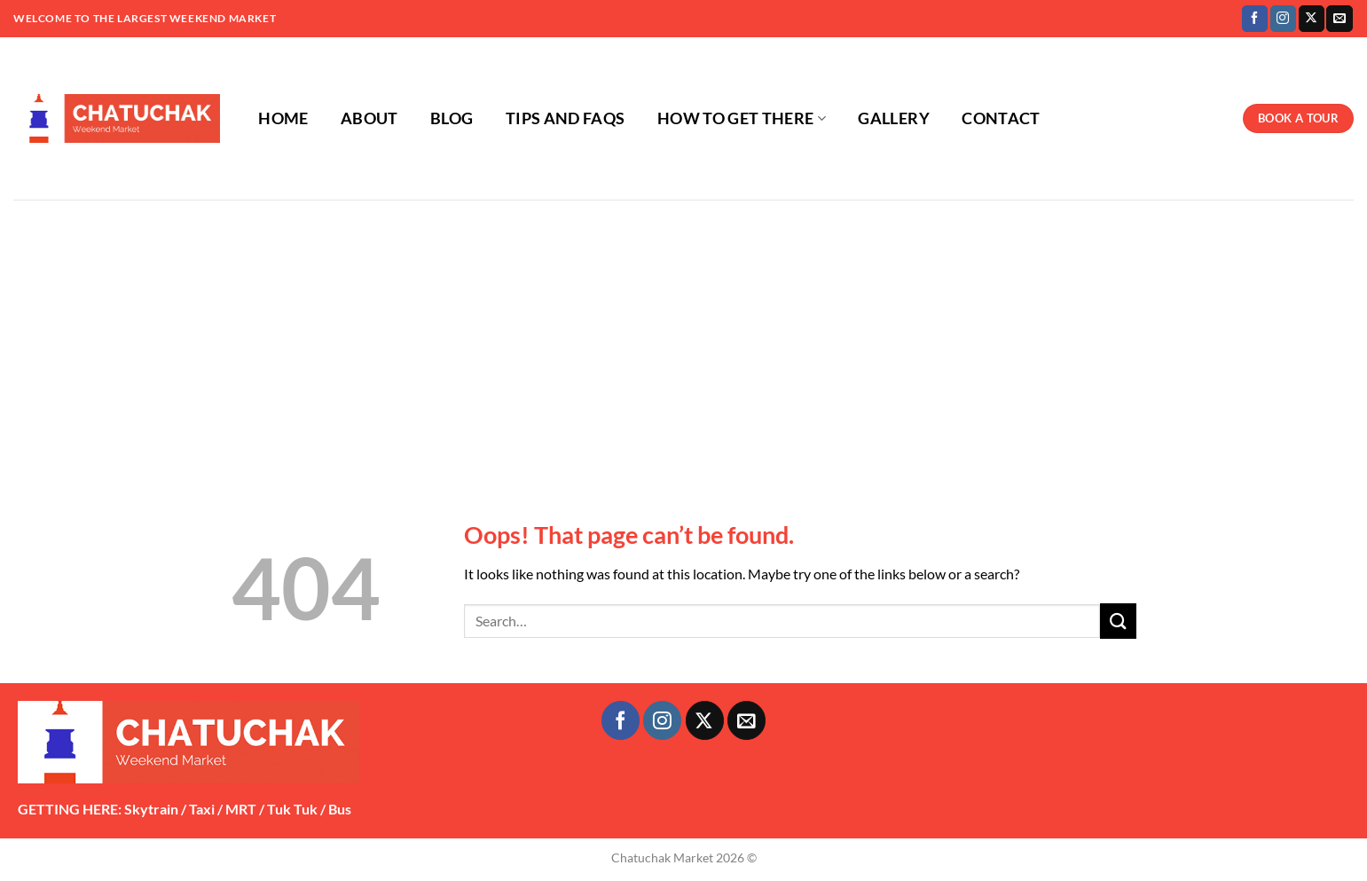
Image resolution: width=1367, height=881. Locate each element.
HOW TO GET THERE (741, 118)
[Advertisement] (684, 332)
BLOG (451, 118)
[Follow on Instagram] (1283, 18)
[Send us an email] (1339, 18)
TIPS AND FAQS (565, 118)
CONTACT (1001, 118)
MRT (240, 808)
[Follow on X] (1311, 18)
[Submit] (1117, 620)
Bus (339, 808)
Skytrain (151, 808)
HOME (283, 118)
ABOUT (369, 118)
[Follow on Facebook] (1255, 18)
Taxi (202, 808)
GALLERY (893, 118)
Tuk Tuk (292, 808)
